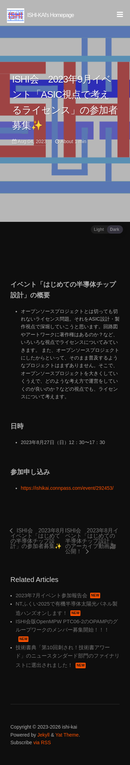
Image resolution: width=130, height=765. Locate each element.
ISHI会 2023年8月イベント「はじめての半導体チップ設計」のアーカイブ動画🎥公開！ (92, 541)
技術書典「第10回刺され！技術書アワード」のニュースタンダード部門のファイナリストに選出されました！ (68, 656)
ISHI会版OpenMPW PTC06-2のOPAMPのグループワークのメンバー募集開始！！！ (67, 630)
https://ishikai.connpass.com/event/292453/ (67, 488)
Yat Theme (67, 735)
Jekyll (43, 735)
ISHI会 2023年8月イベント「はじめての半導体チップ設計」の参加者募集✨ (37, 538)
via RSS (42, 742)
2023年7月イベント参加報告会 (58, 595)
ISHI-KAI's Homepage (40, 15)
